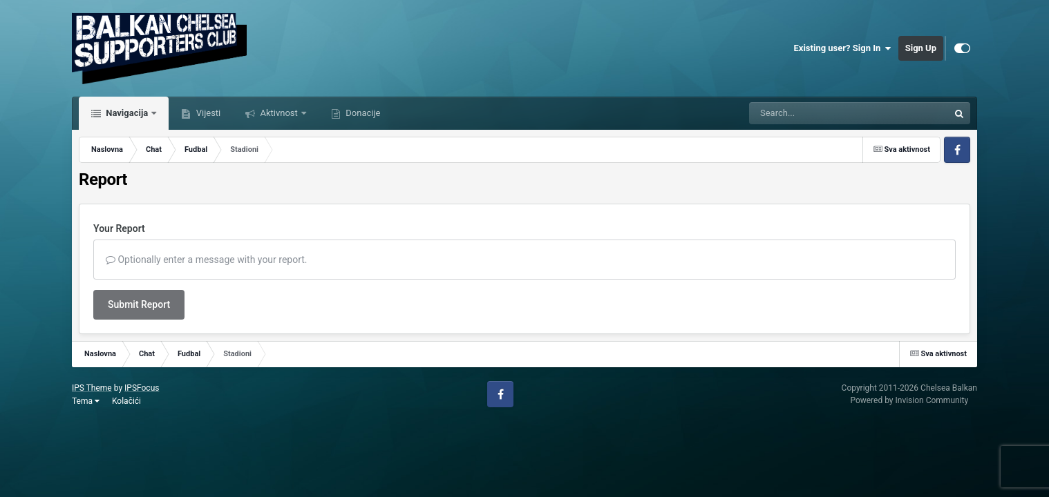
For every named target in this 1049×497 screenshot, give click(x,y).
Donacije (361, 113)
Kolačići (126, 401)
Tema (86, 401)
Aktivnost (279, 113)
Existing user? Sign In (842, 48)
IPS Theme (92, 388)
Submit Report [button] (139, 304)
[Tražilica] (814, 113)
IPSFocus (141, 388)
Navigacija (127, 113)
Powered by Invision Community (909, 400)
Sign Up (920, 48)
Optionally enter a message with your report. (207, 259)
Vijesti (206, 113)
